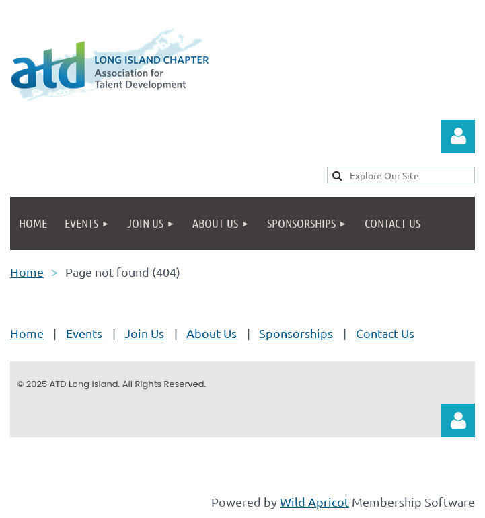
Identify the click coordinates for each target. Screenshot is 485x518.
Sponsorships (296, 333)
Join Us (144, 333)
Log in (458, 136)
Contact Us (385, 333)
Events (84, 333)
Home (27, 272)
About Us (211, 333)
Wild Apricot (314, 501)
